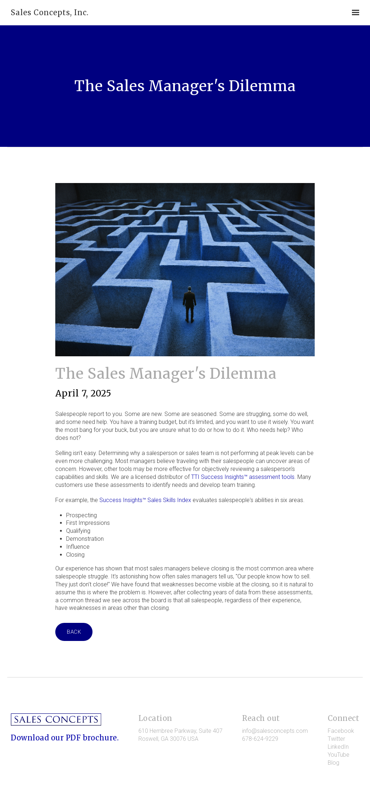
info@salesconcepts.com (275, 730)
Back (74, 632)
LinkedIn (338, 746)
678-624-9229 (260, 738)
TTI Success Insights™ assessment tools (242, 476)
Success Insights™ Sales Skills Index (145, 500)
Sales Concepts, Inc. (50, 12)
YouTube (338, 754)
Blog (333, 762)
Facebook (341, 730)
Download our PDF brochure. (65, 737)
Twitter (336, 738)
